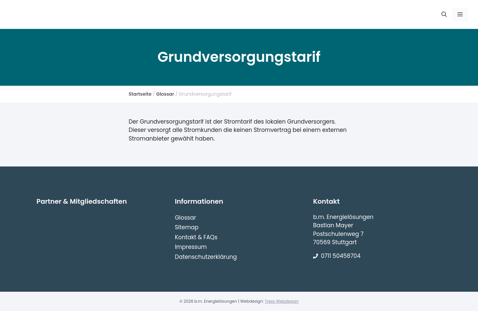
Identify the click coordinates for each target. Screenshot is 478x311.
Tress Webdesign (281, 301)
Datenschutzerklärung (206, 257)
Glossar (165, 94)
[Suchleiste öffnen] (444, 14)
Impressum (191, 247)
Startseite (140, 94)
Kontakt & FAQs (196, 237)
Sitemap (187, 227)
